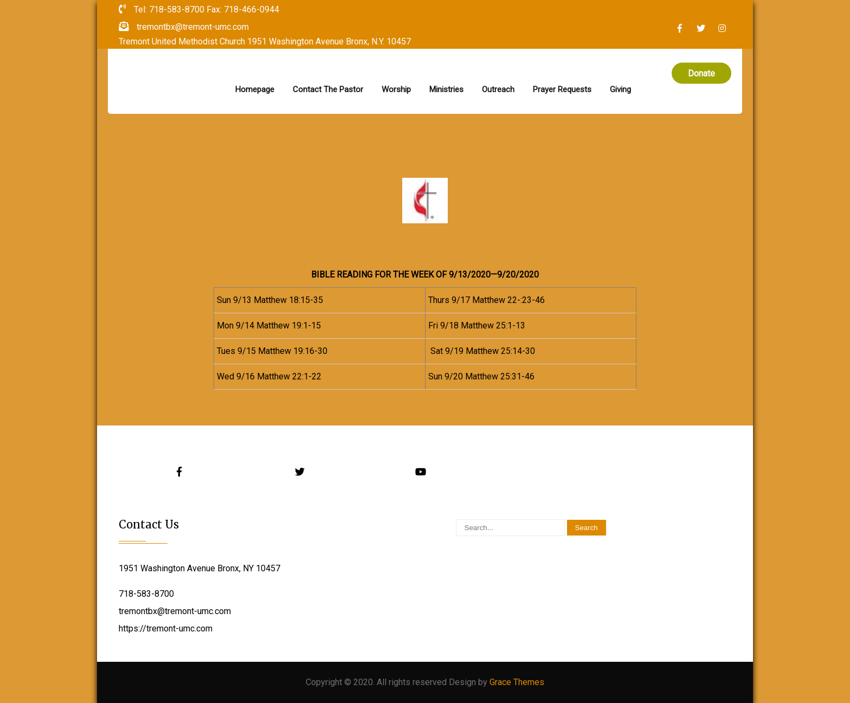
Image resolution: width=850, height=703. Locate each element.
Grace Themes (517, 682)
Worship (396, 89)
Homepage (254, 89)
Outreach (498, 89)
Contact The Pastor (328, 89)
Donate (701, 73)
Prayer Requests (562, 89)
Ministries (446, 89)
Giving (620, 89)
